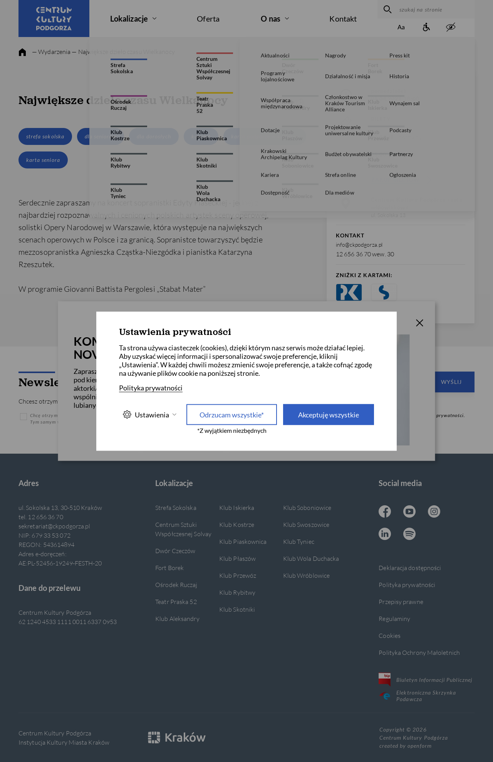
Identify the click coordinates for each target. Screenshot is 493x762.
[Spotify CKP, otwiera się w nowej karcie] (409, 534)
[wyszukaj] (386, 9)
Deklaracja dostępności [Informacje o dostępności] (410, 567)
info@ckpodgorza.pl (359, 244)
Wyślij (451, 381)
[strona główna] (22, 52)
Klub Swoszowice (306, 524)
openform (419, 745)
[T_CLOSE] (420, 323)
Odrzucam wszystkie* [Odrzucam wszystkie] (232, 414)
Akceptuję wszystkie (328, 414)
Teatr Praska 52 (175, 601)
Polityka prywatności (407, 584)
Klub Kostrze (236, 524)
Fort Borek (169, 567)
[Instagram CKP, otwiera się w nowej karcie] (434, 512)
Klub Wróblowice (306, 575)
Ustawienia (149, 414)
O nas (270, 18)
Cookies (390, 635)
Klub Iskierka (236, 507)
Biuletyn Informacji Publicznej (425, 679)
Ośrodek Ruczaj (176, 584)
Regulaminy (394, 618)
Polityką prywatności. (440, 415)
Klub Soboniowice (307, 507)
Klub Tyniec (298, 541)
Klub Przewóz (237, 575)
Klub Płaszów (237, 558)
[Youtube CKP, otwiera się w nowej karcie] (409, 512)
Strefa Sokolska (175, 507)
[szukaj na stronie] (435, 9)
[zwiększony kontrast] (450, 27)
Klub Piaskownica (243, 541)
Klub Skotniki (237, 609)
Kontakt (343, 18)
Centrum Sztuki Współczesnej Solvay (183, 529)
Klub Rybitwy (237, 592)
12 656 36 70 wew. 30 (365, 253)
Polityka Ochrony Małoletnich (419, 652)
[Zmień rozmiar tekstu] (401, 27)
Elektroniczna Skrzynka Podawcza (417, 695)
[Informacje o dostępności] (426, 27)
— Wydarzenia (51, 51)
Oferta (208, 18)
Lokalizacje (129, 18)
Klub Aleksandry (177, 618)
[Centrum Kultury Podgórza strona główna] (53, 18)
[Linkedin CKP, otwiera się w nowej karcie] (385, 534)
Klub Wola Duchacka (311, 558)
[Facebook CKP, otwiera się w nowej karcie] (385, 512)
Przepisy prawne (401, 601)
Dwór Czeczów (175, 550)
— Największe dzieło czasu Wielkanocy (123, 51)
